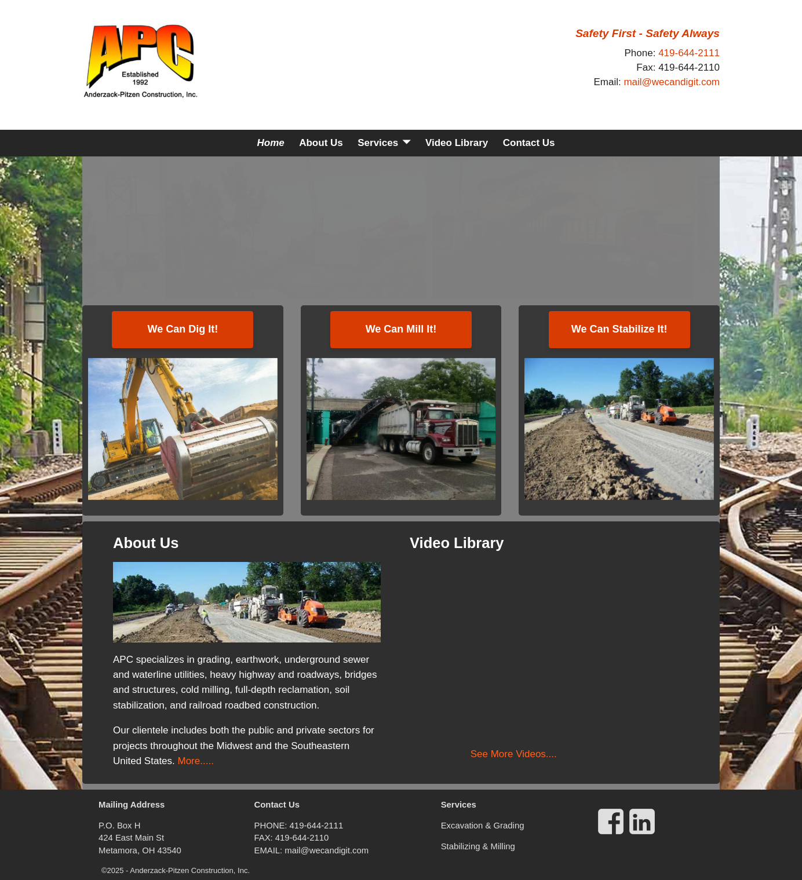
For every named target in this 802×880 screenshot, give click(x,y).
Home (270, 142)
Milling (503, 846)
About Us (321, 142)
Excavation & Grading (482, 825)
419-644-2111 (689, 53)
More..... (194, 760)
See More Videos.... (514, 753)
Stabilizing (462, 846)
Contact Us (529, 142)
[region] (401, 228)
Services (378, 142)
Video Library (456, 142)
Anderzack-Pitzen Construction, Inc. (190, 870)
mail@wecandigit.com (672, 81)
